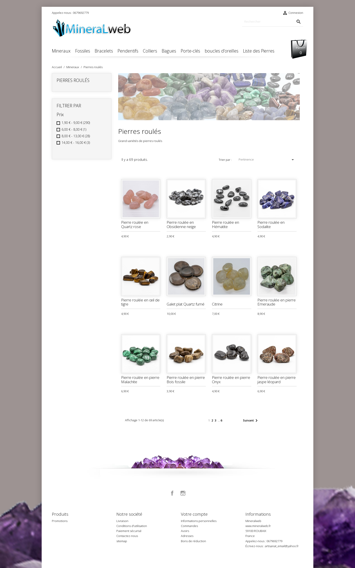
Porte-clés (190, 51)
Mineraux (61, 51)
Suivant (251, 420)
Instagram (182, 493)
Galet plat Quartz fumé (185, 304)
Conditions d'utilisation (131, 526)
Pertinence (267, 159)
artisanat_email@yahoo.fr (282, 546)
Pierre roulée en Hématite (225, 224)
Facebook (172, 493)
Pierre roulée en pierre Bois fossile (186, 379)
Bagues (169, 51)
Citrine (217, 304)
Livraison (122, 521)
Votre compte (194, 514)
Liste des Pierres (258, 51)
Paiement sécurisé (129, 531)
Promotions (59, 521)
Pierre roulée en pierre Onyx (231, 379)
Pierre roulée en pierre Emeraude (276, 302)
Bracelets (104, 51)
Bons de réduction (193, 541)
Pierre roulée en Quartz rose (134, 224)
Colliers (150, 51)
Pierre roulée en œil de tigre (140, 302)
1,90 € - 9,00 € (76, 122)
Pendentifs (128, 51)
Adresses (187, 536)
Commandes (189, 526)
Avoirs (185, 531)
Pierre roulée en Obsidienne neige (181, 224)
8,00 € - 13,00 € (76, 136)
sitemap (121, 541)
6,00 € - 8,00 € (74, 129)
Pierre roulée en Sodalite (271, 224)
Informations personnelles (198, 521)
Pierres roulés (73, 80)
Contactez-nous (127, 536)
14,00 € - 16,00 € (76, 142)
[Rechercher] (272, 21)
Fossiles (82, 51)
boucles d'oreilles (221, 51)
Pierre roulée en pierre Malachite (140, 379)
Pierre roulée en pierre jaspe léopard (276, 379)
